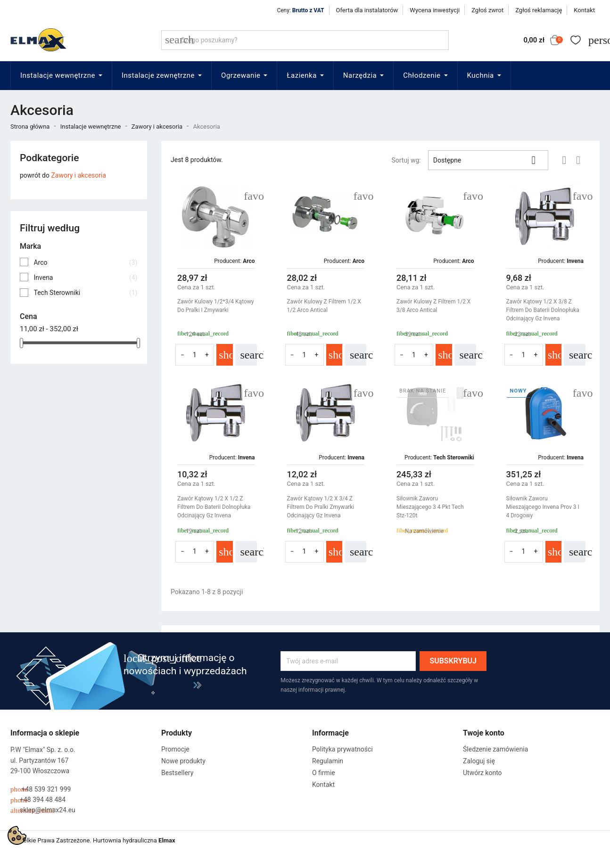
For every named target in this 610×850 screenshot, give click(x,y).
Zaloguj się (479, 761)
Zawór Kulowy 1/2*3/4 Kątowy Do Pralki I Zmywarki (215, 305)
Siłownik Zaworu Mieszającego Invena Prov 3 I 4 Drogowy (542, 507)
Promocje (175, 749)
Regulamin (327, 761)
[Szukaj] (305, 40)
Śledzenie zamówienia (495, 749)
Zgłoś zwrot (487, 10)
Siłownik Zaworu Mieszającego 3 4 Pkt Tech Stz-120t (430, 507)
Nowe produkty (183, 761)
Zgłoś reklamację (538, 10)
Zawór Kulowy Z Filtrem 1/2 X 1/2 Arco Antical (324, 305)
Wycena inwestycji (435, 10)
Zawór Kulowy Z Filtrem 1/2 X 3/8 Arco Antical (433, 305)
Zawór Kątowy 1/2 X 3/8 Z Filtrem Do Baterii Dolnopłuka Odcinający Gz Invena (542, 310)
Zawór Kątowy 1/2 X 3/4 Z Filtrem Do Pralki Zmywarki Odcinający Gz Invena (320, 507)
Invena (85, 277)
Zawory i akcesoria (78, 175)
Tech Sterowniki (85, 292)
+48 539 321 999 (40, 789)
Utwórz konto (482, 772)
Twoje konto (483, 732)
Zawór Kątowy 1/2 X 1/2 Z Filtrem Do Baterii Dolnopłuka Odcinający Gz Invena (213, 507)
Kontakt (584, 10)
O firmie (323, 772)
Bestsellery (177, 772)
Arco (85, 262)
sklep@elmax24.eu (42, 810)
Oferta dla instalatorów (367, 10)
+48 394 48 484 (38, 800)
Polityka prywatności (342, 749)
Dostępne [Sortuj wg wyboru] (488, 160)
